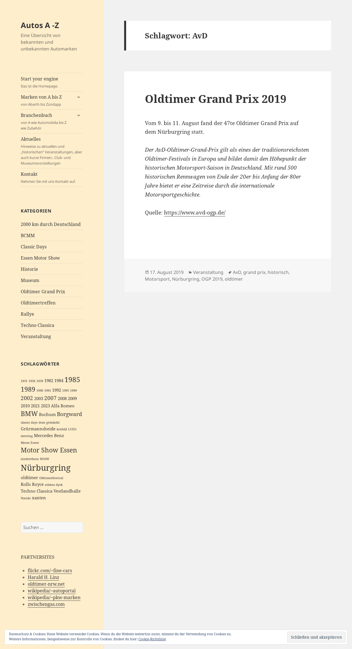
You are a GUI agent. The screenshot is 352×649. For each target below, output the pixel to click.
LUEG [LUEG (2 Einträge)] (72, 429)
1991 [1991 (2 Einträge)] (47, 390)
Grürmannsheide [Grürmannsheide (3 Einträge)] (38, 429)
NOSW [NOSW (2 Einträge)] (44, 459)
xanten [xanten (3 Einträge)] (39, 498)
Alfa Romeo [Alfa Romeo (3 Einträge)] (63, 406)
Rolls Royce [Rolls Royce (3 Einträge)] (32, 484)
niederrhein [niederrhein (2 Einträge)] (30, 459)
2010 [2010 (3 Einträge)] (25, 406)
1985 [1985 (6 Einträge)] (72, 379)
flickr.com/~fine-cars (50, 570)
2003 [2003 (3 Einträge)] (38, 398)
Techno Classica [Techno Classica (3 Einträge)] (36, 491)
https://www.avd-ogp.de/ (194, 212)
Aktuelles (52, 151)
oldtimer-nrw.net (46, 584)
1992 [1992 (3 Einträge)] (56, 390)
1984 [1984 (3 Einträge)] (58, 381)
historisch (278, 272)
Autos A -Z (40, 25)
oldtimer (234, 279)
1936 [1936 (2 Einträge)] (32, 381)
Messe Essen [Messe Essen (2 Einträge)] (30, 443)
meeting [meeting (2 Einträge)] (27, 436)
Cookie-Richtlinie (152, 639)
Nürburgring (185, 279)
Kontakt (52, 177)
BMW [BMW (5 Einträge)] (29, 413)
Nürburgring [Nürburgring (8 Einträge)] (46, 467)
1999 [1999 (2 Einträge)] (73, 390)
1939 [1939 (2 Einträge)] (39, 381)
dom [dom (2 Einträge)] (42, 422)
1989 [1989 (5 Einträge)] (28, 389)
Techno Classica (37, 325)
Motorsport (157, 279)
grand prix (254, 272)
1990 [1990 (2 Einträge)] (39, 390)
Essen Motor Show (40, 258)
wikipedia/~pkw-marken (54, 597)
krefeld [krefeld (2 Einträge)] (62, 429)
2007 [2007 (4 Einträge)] (50, 398)
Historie (29, 269)
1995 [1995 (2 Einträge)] (65, 390)
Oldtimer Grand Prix (43, 291)
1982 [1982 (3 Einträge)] (48, 381)
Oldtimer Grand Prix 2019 (215, 98)
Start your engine (52, 82)
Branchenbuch (46, 121)
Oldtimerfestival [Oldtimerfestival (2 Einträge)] (51, 478)
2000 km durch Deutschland (51, 224)
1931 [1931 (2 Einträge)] (24, 381)
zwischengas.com (46, 604)
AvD (237, 272)
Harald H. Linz (43, 577)
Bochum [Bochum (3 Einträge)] (47, 414)
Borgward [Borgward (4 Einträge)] (69, 414)
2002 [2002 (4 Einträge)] (27, 398)
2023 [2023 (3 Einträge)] (45, 406)
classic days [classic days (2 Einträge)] (29, 422)
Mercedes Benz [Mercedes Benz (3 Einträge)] (49, 435)
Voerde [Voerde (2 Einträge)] (26, 498)
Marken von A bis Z (46, 100)
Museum (30, 280)
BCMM (28, 235)
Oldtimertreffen (38, 303)
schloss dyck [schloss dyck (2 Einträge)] (53, 485)
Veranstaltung (36, 336)
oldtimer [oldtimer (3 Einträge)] (29, 478)
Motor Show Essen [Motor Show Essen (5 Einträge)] (49, 450)
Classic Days (34, 247)
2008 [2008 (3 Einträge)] (62, 398)
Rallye (27, 314)
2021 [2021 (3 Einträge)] (35, 406)
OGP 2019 (212, 279)
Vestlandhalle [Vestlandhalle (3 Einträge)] (67, 491)
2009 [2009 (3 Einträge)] (72, 398)
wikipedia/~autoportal (52, 591)
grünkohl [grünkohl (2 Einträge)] (52, 422)
